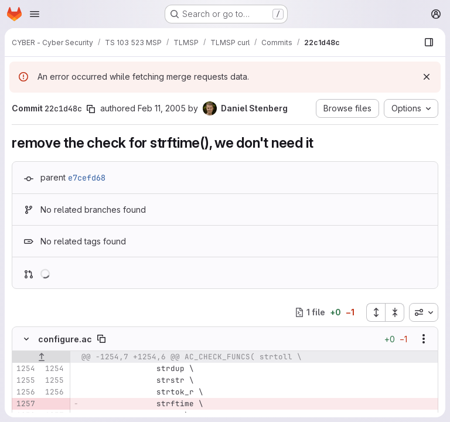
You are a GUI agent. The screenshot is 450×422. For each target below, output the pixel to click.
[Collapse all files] (395, 312)
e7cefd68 (86, 177)
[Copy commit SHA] (91, 109)
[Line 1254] (25, 369)
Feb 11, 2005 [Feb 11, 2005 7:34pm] (162, 108)
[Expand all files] (375, 312)
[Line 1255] (25, 380)
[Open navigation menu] (34, 14)
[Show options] (424, 339)
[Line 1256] (25, 392)
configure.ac (65, 339)
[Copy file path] (101, 339)
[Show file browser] (429, 42)
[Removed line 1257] (25, 404)
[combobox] (423, 312)
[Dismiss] (427, 77)
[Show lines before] (41, 357)
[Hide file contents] (26, 339)
